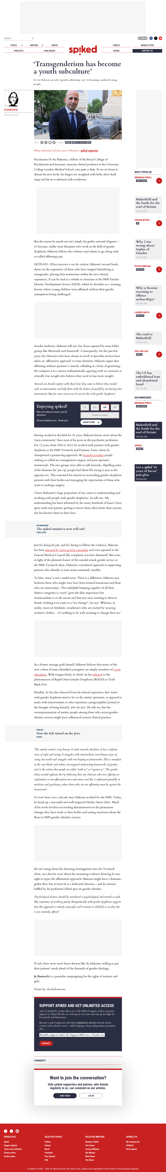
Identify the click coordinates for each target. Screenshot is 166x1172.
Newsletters (147, 45)
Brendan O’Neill (92, 1142)
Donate (140, 449)
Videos (54, 45)
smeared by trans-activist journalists (66, 550)
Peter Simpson (143, 266)
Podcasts (18, 51)
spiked (138, 445)
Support (46, 1043)
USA (46, 1160)
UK (90, 142)
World (139, 354)
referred (97, 674)
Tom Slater (89, 1145)
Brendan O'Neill (143, 177)
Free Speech (50, 1156)
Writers (34, 45)
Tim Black (89, 1160)
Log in (142, 38)
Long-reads (49, 51)
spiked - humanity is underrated (83, 50)
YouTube (160, 38)
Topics (13, 45)
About (6, 1142)
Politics (140, 269)
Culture (48, 1145)
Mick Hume (90, 1156)
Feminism (49, 1153)
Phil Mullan (141, 351)
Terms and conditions (13, 1149)
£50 (114, 407)
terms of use (75, 1169)
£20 (104, 407)
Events (116, 45)
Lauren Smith (142, 312)
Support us (147, 51)
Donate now (89, 422)
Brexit (47, 1149)
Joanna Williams (92, 1149)
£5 (85, 407)
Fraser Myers (142, 220)
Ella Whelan (90, 1153)
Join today (65, 1096)
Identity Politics (79, 142)
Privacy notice (10, 1153)
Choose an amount (100, 415)
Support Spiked (10, 1145)
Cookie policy (9, 1156)
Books (116, 51)
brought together (93, 455)
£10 (94, 407)
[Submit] (33, 38)
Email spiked (131, 1149)
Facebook (151, 38)
